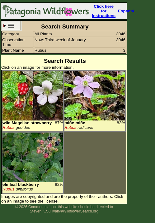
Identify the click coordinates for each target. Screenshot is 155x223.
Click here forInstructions (103, 11)
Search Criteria (11, 25)
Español (126, 11)
